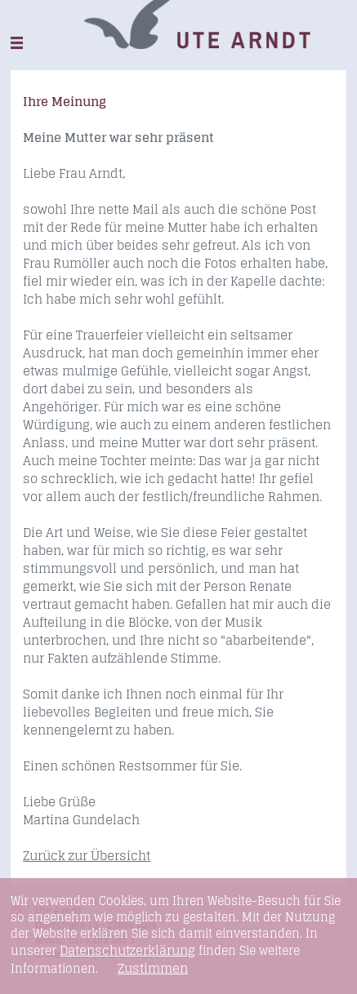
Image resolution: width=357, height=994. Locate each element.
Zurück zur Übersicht (86, 856)
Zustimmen (153, 969)
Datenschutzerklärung (127, 950)
